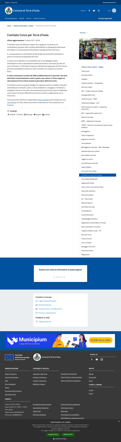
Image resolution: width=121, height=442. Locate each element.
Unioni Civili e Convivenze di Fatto (92, 187)
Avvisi (91, 381)
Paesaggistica (85, 131)
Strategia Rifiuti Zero (88, 95)
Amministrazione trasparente (70, 404)
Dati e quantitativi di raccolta (90, 227)
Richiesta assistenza (39, 415)
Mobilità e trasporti (39, 384)
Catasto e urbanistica (40, 381)
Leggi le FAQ (37, 411)
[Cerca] (114, 10)
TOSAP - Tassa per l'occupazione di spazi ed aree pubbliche (96, 126)
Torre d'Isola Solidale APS (89, 179)
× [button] (119, 421)
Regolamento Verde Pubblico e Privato (93, 223)
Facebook (11, 114)
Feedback (84, 79)
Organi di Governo (11, 374)
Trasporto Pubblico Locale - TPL (91, 231)
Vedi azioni (84, 33)
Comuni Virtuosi (86, 239)
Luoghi (91, 390)
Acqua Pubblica (86, 167)
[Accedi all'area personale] (109, 3)
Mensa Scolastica (86, 203)
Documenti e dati (10, 394)
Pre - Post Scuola (86, 199)
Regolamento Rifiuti (87, 183)
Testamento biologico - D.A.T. (90, 103)
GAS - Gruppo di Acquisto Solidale (92, 91)
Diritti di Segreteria (87, 135)
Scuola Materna (86, 211)
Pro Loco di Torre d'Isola (88, 171)
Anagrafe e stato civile (40, 374)
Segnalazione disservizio (40, 408)
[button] (60, 439)
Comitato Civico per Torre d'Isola (91, 175)
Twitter (19, 114)
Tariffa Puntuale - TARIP (89, 99)
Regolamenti (85, 254)
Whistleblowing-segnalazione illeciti (72, 418)
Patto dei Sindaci (86, 87)
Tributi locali (85, 71)
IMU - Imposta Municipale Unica (91, 113)
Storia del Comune (87, 250)
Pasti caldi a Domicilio (88, 191)
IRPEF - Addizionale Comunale (91, 121)
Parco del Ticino (86, 235)
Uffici (6, 381)
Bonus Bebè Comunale (88, 155)
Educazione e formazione (69, 374)
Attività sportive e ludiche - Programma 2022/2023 (94, 108)
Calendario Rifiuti (87, 75)
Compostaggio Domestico (89, 219)
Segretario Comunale (88, 139)
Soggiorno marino (87, 159)
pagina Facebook (44, 100)
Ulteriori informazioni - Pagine (23, 26)
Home (9, 26)
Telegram (37, 114)
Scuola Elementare (87, 215)
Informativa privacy (67, 408)
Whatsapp (28, 114)
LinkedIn (46, 114)
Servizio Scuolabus (87, 195)
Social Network (86, 143)
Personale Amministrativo (13, 391)
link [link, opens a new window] (79, 430)
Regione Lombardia (11, 2)
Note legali (64, 411)
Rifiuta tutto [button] (68, 434)
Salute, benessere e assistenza (71, 381)
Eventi (91, 393)
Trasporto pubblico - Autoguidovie (92, 83)
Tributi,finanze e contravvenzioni (71, 377)
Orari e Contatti (86, 242)
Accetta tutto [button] (53, 434)
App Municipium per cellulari (90, 151)
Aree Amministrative (11, 377)
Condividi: (12, 111)
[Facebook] (87, 10)
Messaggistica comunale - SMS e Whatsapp (95, 147)
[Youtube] (92, 10)
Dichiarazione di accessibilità (70, 415)
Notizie (91, 374)
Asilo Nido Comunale (88, 207)
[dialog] (60, 430)
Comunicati (92, 377)
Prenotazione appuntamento (42, 404)
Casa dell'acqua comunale (89, 163)
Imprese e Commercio (40, 377)
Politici (7, 387)
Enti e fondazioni (10, 384)
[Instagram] (97, 10)
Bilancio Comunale (87, 117)
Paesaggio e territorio (88, 246)
